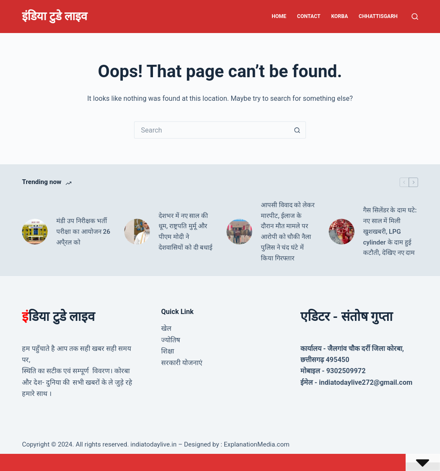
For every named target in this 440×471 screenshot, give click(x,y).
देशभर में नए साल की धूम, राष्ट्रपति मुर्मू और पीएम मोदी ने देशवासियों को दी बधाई (185, 231)
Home (279, 16)
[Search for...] (211, 130)
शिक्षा (167, 351)
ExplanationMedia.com (256, 444)
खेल (166, 328)
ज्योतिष (170, 340)
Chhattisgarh (378, 16)
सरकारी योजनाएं (181, 363)
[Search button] (297, 130)
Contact (308, 16)
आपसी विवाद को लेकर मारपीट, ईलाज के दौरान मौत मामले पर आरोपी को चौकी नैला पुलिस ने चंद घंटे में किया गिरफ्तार (288, 231)
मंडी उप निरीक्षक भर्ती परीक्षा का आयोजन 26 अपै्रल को (83, 231)
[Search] (415, 16)
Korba (339, 16)
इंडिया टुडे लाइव (54, 16)
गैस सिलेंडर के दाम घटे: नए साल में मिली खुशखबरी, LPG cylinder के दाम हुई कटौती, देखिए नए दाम (390, 231)
